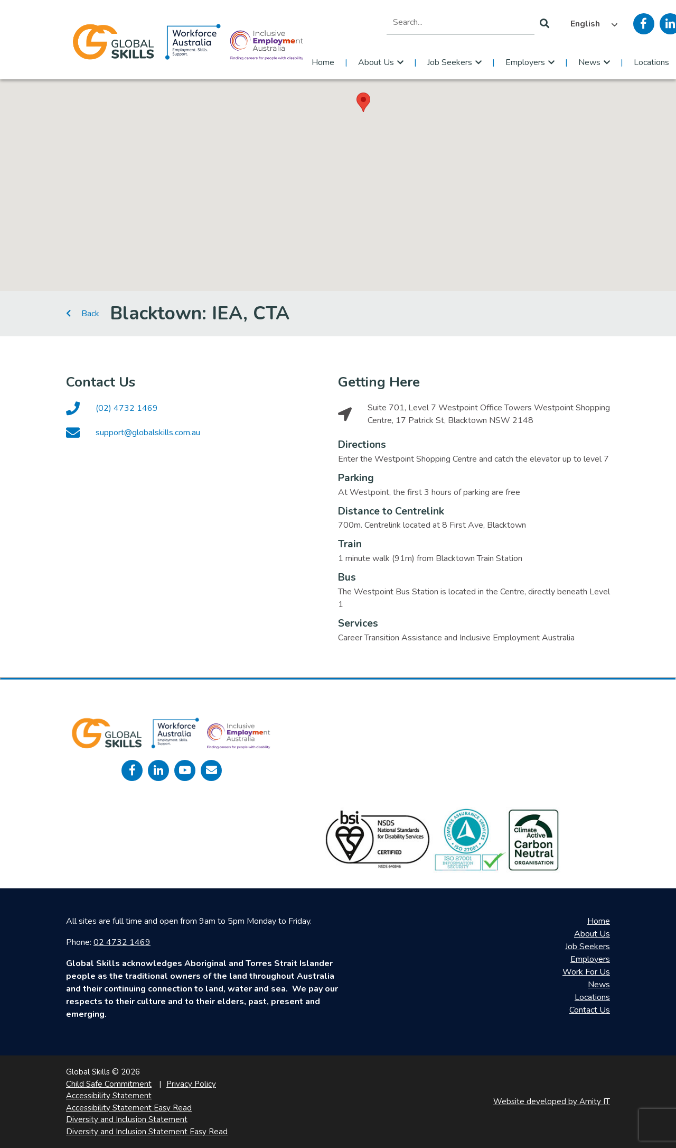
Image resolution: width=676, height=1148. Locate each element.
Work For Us (586, 972)
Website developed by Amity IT (551, 1101)
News (589, 62)
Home (323, 62)
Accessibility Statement (109, 1095)
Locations (592, 997)
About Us (376, 62)
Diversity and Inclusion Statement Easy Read (147, 1131)
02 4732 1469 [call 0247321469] (122, 942)
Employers (525, 62)
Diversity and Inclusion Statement (126, 1119)
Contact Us (589, 1010)
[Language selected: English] (591, 23)
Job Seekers (449, 62)
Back (82, 313)
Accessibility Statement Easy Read (129, 1108)
